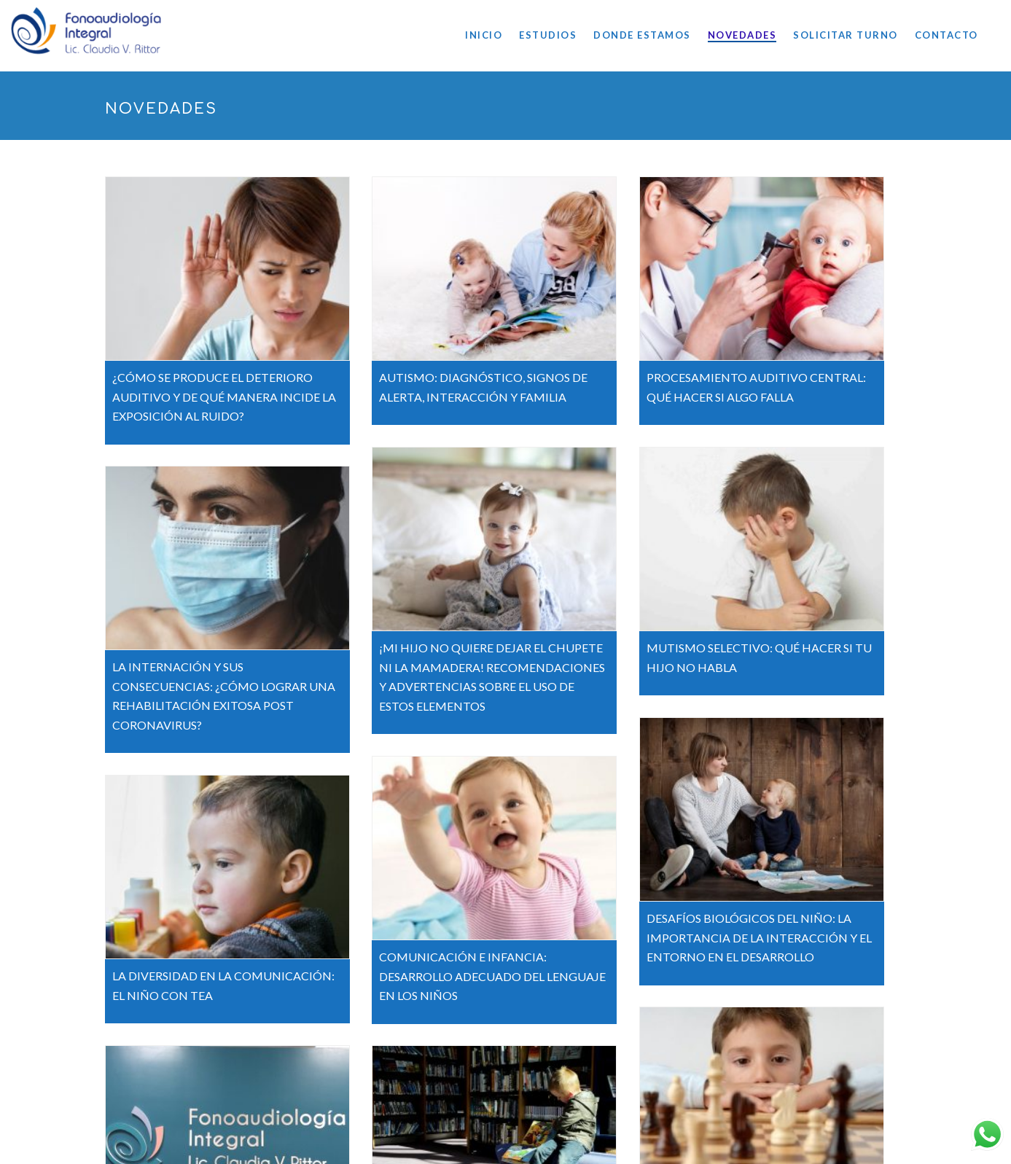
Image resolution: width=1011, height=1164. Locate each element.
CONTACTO (946, 35)
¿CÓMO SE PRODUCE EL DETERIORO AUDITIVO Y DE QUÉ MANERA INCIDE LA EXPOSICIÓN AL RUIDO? (224, 396)
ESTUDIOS (548, 35)
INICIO (483, 35)
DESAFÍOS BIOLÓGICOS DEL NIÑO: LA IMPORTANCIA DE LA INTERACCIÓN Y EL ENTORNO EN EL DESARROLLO (759, 933)
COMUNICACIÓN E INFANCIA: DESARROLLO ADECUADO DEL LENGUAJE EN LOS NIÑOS (493, 971)
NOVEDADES (742, 35)
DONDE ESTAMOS (642, 35)
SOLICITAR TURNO (845, 35)
